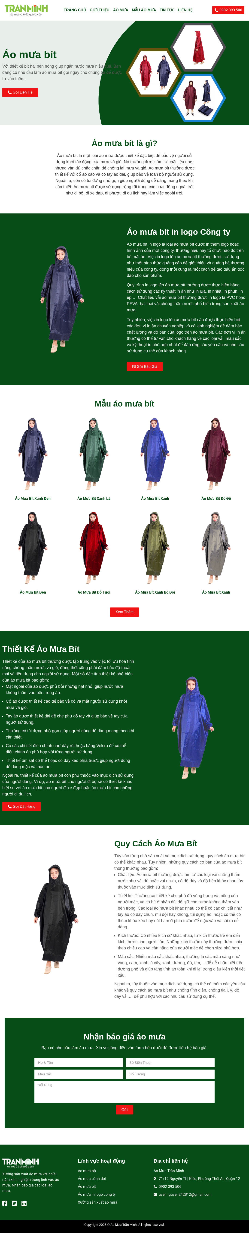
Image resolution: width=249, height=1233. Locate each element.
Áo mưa (120, 10)
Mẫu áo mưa (144, 10)
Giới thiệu (99, 10)
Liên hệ (185, 10)
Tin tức (167, 10)
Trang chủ (75, 10)
